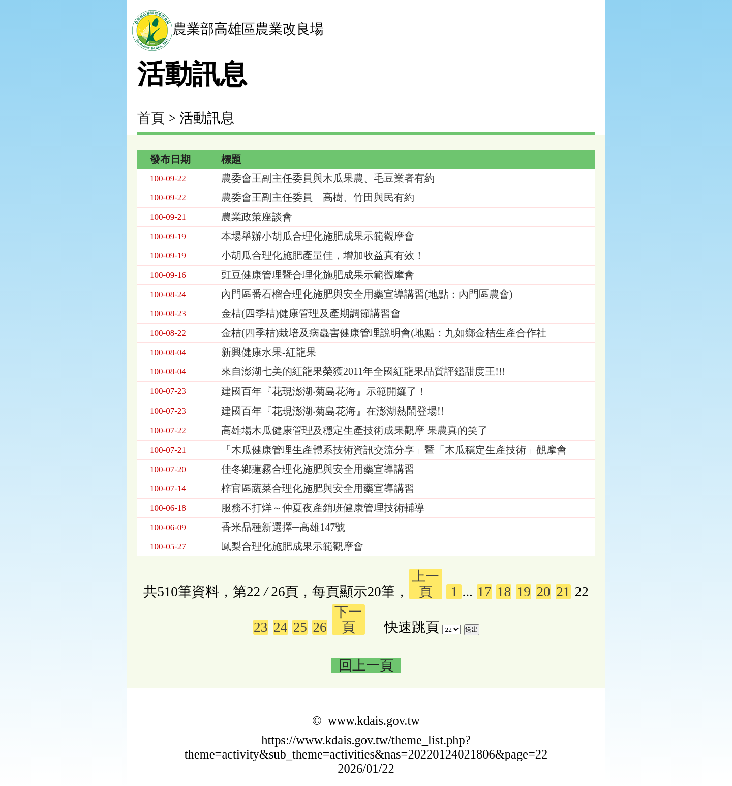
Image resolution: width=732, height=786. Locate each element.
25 (300, 627)
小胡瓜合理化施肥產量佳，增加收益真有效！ (322, 255)
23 (260, 627)
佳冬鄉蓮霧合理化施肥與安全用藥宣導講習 (317, 469)
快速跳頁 (411, 627)
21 (563, 591)
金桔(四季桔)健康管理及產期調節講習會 (311, 313)
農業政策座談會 (256, 216)
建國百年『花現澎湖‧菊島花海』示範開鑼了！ (324, 391)
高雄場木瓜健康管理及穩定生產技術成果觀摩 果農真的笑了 (354, 430)
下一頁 (348, 619)
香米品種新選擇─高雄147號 (283, 527)
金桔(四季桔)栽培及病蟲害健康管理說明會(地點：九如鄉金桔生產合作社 (383, 332)
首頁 (151, 118)
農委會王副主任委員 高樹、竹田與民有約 (317, 197)
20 (543, 591)
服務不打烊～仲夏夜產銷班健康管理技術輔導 (322, 507)
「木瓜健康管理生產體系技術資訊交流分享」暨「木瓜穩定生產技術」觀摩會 (394, 449)
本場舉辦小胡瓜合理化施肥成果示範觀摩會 (317, 236)
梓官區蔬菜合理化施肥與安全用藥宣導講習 (317, 488)
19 (524, 591)
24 (280, 627)
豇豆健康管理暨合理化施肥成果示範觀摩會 (317, 274)
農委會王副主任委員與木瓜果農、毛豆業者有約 (328, 178)
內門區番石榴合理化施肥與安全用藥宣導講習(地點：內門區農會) (366, 294)
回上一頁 (366, 665)
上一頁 (425, 584)
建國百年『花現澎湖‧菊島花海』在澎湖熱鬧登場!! (332, 411)
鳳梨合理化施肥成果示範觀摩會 (292, 546)
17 (484, 591)
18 (504, 591)
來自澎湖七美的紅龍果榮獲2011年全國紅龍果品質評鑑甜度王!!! (363, 371)
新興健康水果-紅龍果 (268, 352)
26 (320, 627)
